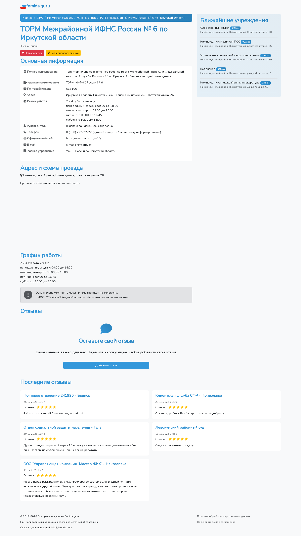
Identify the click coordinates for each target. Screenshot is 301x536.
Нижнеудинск (86, 18)
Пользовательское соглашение (216, 522)
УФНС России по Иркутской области (90, 151)
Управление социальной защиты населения (230, 55)
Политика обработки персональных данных (223, 516)
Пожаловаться (32, 53)
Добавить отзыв (106, 365)
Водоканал (207, 69)
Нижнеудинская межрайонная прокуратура (230, 82)
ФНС (40, 18)
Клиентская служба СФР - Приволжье (188, 395)
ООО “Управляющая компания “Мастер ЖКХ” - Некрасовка (75, 464)
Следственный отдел (214, 28)
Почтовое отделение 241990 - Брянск (57, 395)
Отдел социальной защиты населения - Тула (62, 427)
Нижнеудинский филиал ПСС (220, 42)
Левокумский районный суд (179, 427)
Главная (27, 18)
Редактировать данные (63, 53)
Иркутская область (60, 18)
